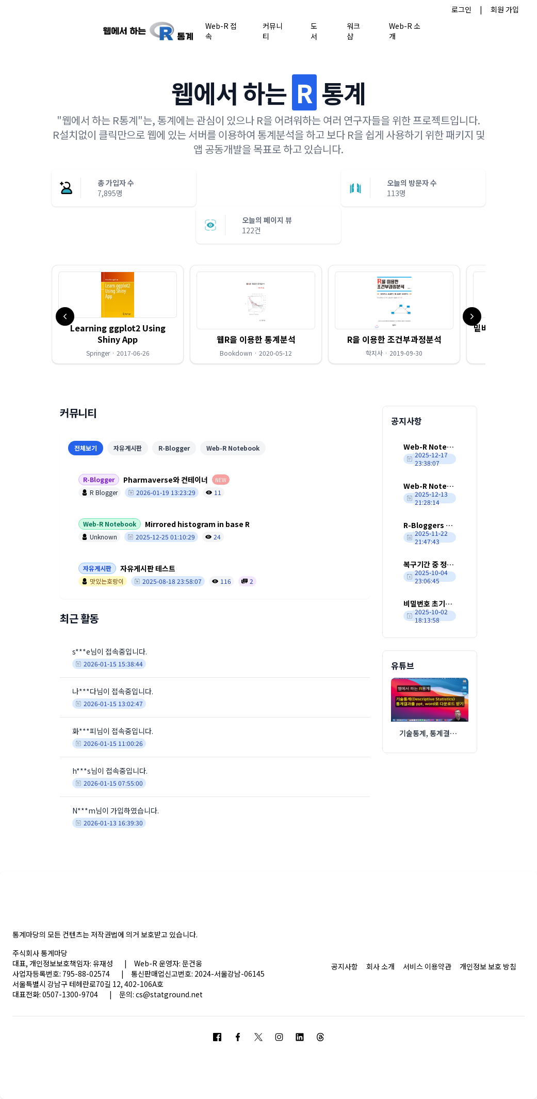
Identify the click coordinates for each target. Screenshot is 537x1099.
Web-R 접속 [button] (221, 30)
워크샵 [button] (353, 30)
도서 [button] (314, 30)
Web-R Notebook (232, 447)
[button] (118, 314)
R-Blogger (174, 447)
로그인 (461, 9)
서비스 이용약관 (427, 966)
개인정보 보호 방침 (488, 966)
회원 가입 (505, 9)
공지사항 (344, 966)
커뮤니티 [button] (273, 30)
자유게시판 (127, 447)
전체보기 (85, 447)
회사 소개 (380, 966)
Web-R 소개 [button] (404, 30)
